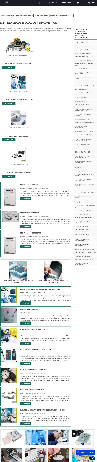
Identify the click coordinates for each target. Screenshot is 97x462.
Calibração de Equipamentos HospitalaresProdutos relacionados (81, 33)
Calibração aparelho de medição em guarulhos (85, 184)
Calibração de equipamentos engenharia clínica (61, 15)
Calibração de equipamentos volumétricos (83, 161)
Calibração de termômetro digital (84, 85)
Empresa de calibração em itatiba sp (84, 249)
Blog (79, 3)
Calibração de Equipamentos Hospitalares (59, 386)
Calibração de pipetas (81, 68)
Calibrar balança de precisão (83, 148)
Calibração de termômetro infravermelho (82, 73)
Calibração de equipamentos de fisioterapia (83, 135)
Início (41, 3)
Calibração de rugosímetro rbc (83, 218)
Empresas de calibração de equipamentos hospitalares (82, 152)
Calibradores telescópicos (82, 144)
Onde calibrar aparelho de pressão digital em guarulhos (84, 110)
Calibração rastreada (81, 97)
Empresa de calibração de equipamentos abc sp (82, 230)
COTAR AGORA (9, 67)
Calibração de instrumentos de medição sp (83, 166)
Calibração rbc (79, 42)
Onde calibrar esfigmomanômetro (84, 123)
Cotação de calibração (81, 226)
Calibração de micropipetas (82, 119)
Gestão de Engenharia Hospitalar (61, 382)
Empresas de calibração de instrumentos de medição (82, 157)
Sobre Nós (53, 3)
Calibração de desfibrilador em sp (84, 192)
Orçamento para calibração (82, 256)
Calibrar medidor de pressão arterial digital (85, 175)
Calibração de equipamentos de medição (83, 196)
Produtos (66, 3)
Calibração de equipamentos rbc (84, 210)
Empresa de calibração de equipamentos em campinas (82, 235)
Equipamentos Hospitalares (59, 394)
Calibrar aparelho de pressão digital (85, 46)
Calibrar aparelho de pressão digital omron (85, 77)
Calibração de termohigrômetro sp (84, 171)
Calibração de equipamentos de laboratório (83, 115)
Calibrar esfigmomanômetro (41, 15)
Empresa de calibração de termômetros (82, 245)
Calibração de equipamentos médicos (85, 82)
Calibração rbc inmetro (81, 101)
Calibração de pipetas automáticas (84, 214)
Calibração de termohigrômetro (84, 60)
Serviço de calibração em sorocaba (84, 260)
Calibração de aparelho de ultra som (85, 189)
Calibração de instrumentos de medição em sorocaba (83, 140)
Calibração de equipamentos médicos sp (85, 206)
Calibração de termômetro (82, 49)
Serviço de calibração (81, 89)
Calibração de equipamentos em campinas (83, 201)
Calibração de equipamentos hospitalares (83, 93)
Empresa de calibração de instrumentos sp (82, 105)
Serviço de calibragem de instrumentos (82, 264)
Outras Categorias (60, 378)
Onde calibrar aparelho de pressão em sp (84, 64)
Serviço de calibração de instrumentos (82, 127)
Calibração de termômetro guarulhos (82, 222)
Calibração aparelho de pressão (84, 131)
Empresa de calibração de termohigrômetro (82, 240)
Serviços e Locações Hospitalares (61, 390)
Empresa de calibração (81, 57)
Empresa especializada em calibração (24, 15)
